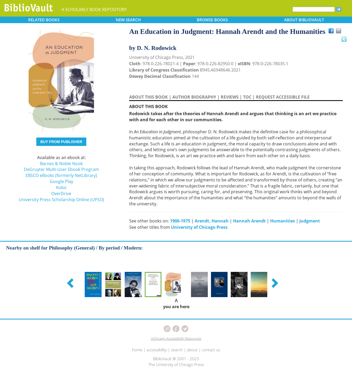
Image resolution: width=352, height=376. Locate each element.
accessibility (157, 349)
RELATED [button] (43, 19)
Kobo (61, 187)
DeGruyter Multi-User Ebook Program (61, 169)
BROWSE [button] (212, 19)
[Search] (314, 9)
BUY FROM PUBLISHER (61, 142)
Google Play (61, 181)
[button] (71, 283)
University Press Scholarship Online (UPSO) (61, 199)
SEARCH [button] (128, 19)
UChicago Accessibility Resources (176, 338)
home (137, 349)
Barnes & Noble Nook (61, 163)
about (192, 349)
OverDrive (61, 193)
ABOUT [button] (304, 19)
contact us (211, 349)
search (177, 349)
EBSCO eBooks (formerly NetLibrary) (61, 175)
